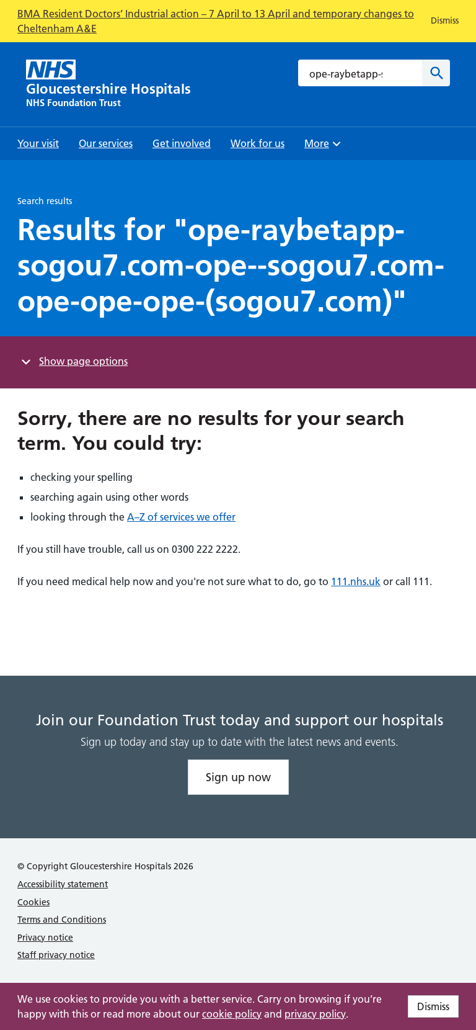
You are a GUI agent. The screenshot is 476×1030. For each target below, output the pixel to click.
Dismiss (433, 1006)
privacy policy (315, 1014)
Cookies (33, 902)
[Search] (436, 73)
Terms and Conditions (61, 919)
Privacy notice (45, 937)
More (324, 147)
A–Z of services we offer (181, 517)
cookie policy (232, 1014)
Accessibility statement (62, 884)
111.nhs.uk (356, 581)
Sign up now (238, 777)
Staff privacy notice (56, 955)
